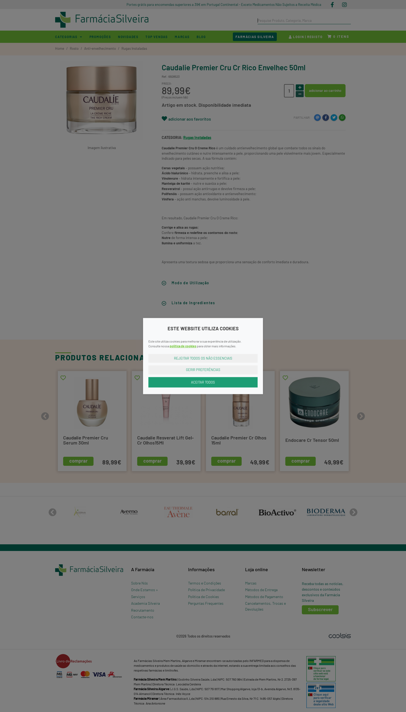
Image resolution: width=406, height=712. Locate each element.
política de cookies (183, 346)
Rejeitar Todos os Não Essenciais (203, 358)
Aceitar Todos (203, 382)
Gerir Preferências (203, 370)
